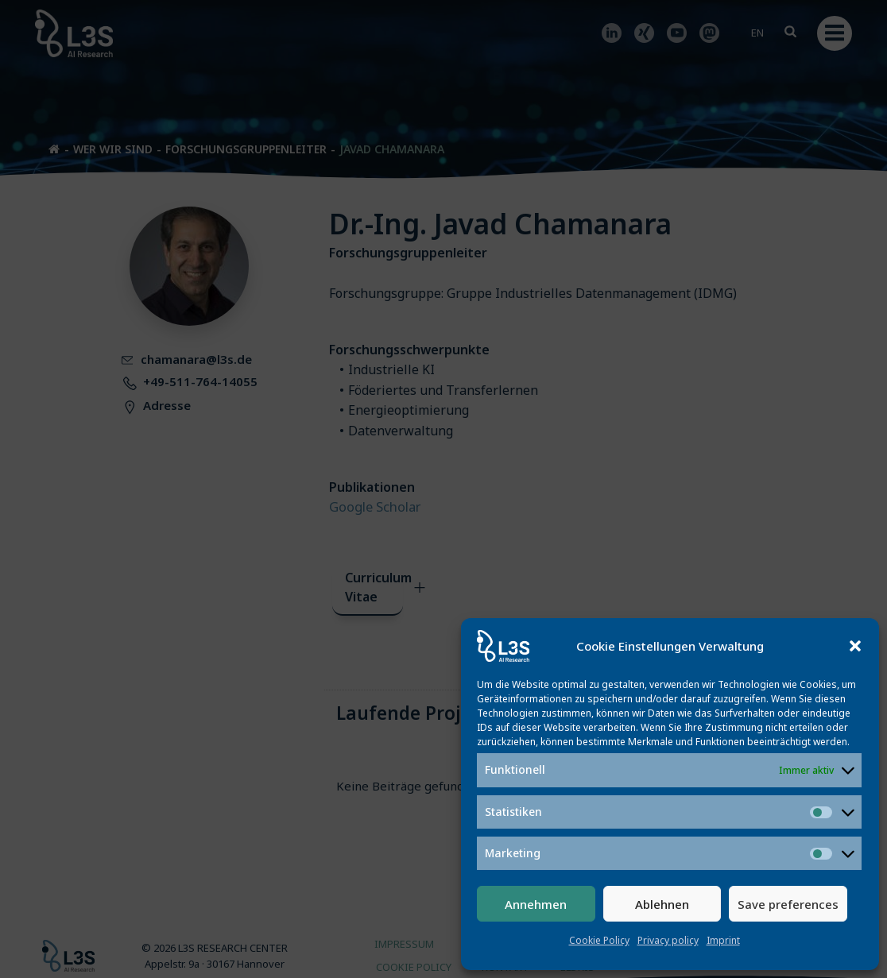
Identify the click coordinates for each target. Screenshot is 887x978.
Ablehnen (662, 904)
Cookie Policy (599, 940)
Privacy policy (668, 940)
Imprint (723, 940)
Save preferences (788, 904)
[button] (855, 646)
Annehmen (536, 904)
